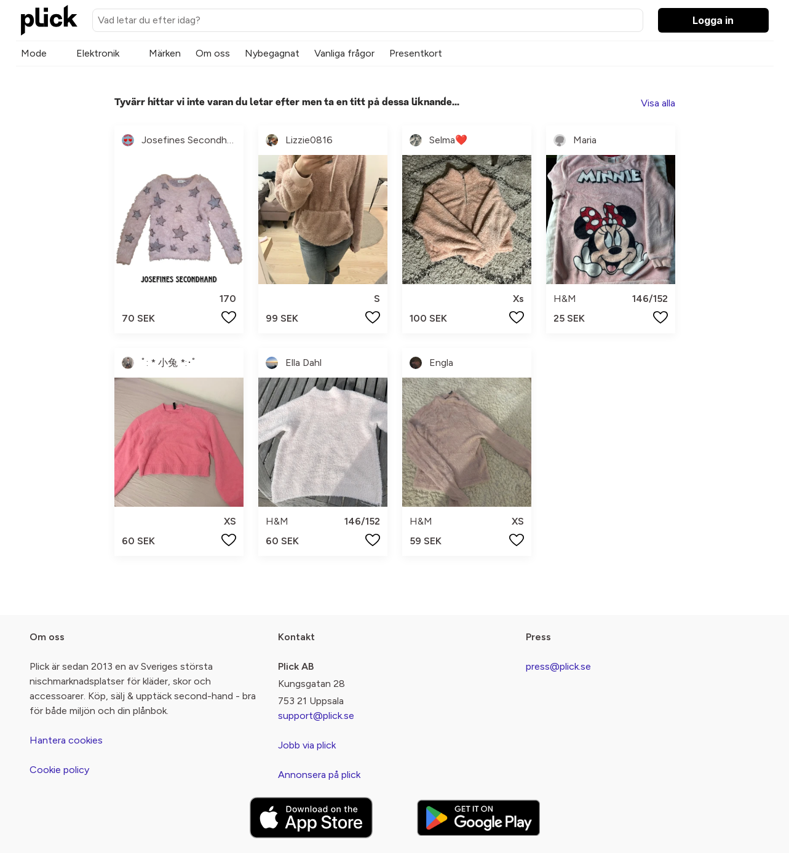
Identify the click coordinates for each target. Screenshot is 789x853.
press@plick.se (558, 666)
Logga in (713, 20)
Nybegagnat (272, 53)
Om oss (213, 53)
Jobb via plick (307, 745)
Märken (165, 53)
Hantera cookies (66, 740)
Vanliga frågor (344, 53)
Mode (34, 53)
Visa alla (658, 103)
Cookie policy (59, 770)
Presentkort (415, 53)
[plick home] (49, 20)
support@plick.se (316, 715)
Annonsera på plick (319, 774)
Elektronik (97, 53)
